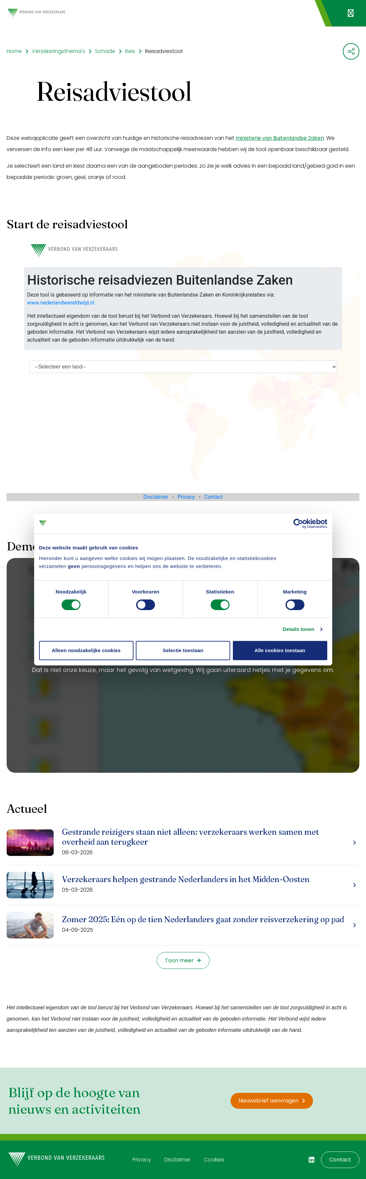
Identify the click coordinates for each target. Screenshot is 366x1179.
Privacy (141, 1159)
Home (14, 51)
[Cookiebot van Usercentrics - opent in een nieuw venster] (298, 524)
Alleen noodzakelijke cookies (86, 650)
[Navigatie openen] (350, 13)
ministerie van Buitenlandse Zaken (279, 138)
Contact (340, 1159)
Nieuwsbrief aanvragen (271, 1100)
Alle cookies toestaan (279, 650)
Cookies (214, 1159)
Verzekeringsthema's (58, 51)
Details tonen (298, 629)
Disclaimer (177, 1159)
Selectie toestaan (183, 650)
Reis (130, 51)
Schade (105, 51)
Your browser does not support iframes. (183, 368)
